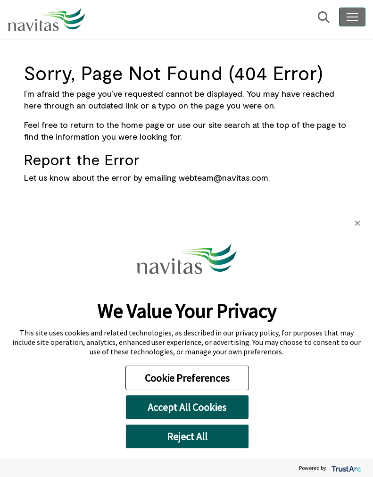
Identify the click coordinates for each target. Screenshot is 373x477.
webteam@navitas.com (223, 177)
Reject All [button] (187, 436)
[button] (357, 222)
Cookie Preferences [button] (187, 378)
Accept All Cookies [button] (187, 407)
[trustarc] (345, 468)
